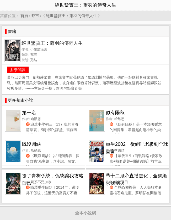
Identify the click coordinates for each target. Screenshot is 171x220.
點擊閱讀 (17, 70)
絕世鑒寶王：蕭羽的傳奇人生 (71, 15)
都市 (35, 15)
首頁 (24, 15)
